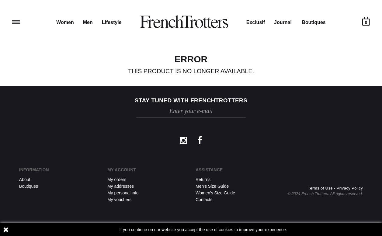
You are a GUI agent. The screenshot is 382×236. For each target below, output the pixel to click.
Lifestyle (112, 22)
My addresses (120, 186)
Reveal (16, 22)
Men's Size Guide (212, 186)
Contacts (204, 199)
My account (121, 169)
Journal (283, 22)
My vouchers (119, 199)
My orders (116, 179)
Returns (203, 179)
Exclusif (255, 22)
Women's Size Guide (215, 192)
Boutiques (313, 22)
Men (88, 22)
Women (65, 22)
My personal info (123, 192)
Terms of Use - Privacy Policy (335, 188)
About (24, 179)
